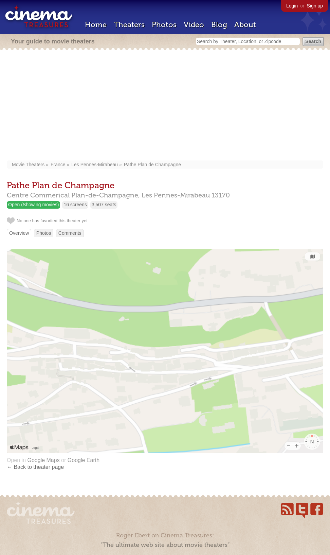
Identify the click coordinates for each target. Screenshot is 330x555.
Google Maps (43, 460)
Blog (219, 24)
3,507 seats (104, 204)
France (58, 164)
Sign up (315, 5)
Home (96, 24)
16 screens (75, 204)
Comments (69, 233)
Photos (164, 24)
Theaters (129, 24)
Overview (19, 233)
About (245, 24)
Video (194, 24)
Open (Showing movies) (33, 204)
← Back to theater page (35, 467)
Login (292, 5)
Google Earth (83, 460)
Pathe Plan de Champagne (152, 164)
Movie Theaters (28, 164)
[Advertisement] (165, 105)
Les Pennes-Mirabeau (94, 164)
